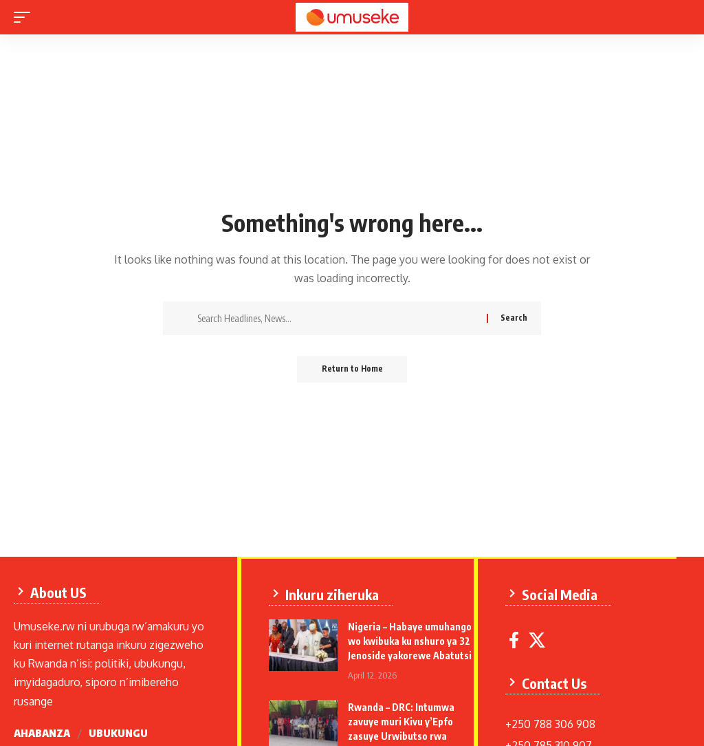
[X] (539, 643)
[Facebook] (516, 643)
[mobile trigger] (25, 17)
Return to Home (352, 369)
